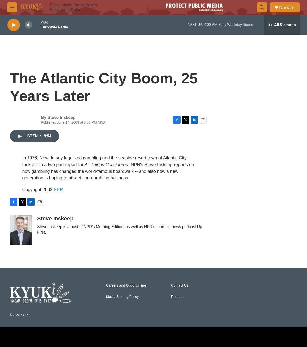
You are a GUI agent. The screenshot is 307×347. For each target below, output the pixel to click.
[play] (14, 25)
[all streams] (282, 25)
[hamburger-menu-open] (12, 7)
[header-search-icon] (262, 7)
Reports (177, 297)
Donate (287, 7)
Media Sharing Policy (122, 297)
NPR (58, 189)
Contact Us (179, 285)
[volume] (28, 25)
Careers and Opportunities (126, 285)
